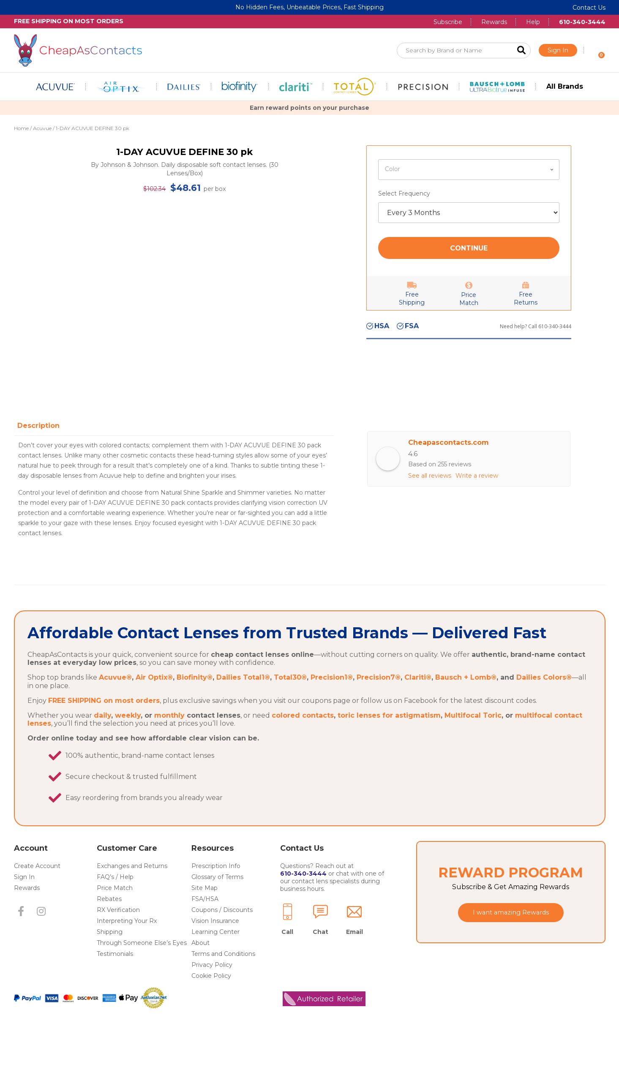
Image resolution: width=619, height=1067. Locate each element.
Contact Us (589, 7)
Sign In (558, 50)
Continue (469, 248)
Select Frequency (404, 193)
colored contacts (303, 742)
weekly (128, 742)
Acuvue (42, 128)
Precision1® (332, 704)
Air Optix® (154, 704)
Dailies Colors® (544, 704)
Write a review (476, 475)
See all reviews (429, 475)
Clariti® (417, 704)
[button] (21, 938)
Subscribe (448, 22)
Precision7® (379, 704)
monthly (169, 742)
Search (521, 50)
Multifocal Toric (473, 742)
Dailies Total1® (243, 704)
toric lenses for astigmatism (389, 742)
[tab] (40, 426)
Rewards (494, 22)
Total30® (290, 704)
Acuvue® (115, 704)
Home (21, 128)
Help (533, 22)
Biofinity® (195, 704)
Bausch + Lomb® (465, 704)
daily (102, 742)
